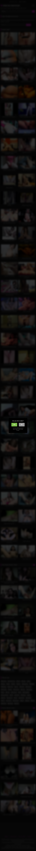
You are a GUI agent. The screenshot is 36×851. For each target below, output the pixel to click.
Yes (14, 424)
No (21, 424)
